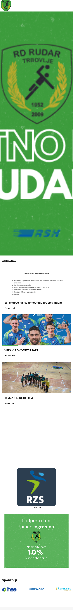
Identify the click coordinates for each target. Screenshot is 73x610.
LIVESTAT (36, 506)
